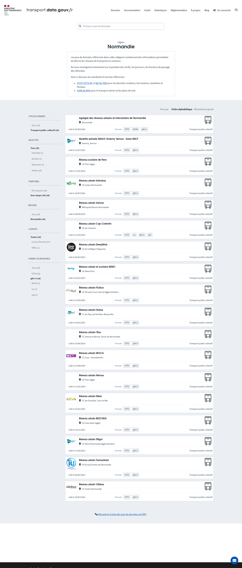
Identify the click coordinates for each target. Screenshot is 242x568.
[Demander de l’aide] (234, 560)
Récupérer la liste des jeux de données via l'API (122, 514)
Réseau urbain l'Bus (90, 332)
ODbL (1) (36, 247)
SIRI (105, 83)
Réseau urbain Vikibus (91, 484)
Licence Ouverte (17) (41, 241)
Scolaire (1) (37, 158)
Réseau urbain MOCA (91, 353)
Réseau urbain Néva (90, 396)
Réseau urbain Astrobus (92, 181)
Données (115, 10)
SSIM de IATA (83, 90)
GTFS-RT (88, 83)
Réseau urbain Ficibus (91, 288)
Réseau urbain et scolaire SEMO (97, 267)
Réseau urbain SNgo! (91, 439)
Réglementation (179, 10)
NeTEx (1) (36, 283)
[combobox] (121, 26)
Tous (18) (36, 125)
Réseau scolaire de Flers (93, 160)
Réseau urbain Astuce (91, 203)
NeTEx (99, 83)
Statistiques (160, 10)
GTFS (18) (36, 273)
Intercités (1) (37, 152)
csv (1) (34, 289)
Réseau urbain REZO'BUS (92, 418)
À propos (195, 10)
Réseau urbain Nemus (91, 375)
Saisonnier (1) (38, 164)
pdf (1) (35, 295)
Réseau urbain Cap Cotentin (95, 224)
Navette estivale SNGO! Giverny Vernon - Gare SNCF (108, 139)
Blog (206, 10)
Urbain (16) (37, 170)
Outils (147, 10)
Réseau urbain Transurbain (94, 460)
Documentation (132, 10)
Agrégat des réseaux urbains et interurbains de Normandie (112, 118)
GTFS (80, 83)
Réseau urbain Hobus (91, 310)
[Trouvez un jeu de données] (121, 26)
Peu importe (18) (39, 190)
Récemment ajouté (204, 109)
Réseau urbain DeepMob (93, 245)
